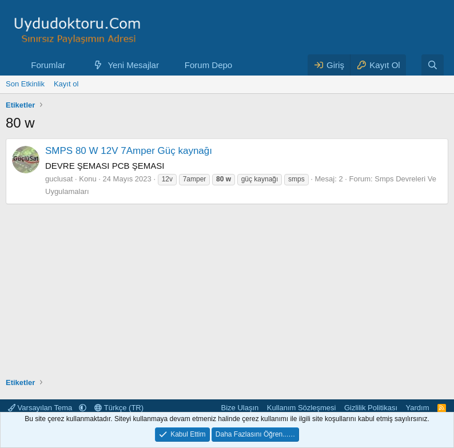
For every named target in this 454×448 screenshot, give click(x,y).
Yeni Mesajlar (133, 65)
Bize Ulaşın (240, 407)
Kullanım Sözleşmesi (301, 407)
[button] (74, 65)
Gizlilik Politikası (370, 407)
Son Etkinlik (25, 84)
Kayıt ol (66, 84)
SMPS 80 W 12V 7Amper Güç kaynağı (128, 150)
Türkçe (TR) (119, 407)
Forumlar (48, 65)
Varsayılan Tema (41, 407)
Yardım (417, 407)
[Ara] (432, 65)
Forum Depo (208, 65)
